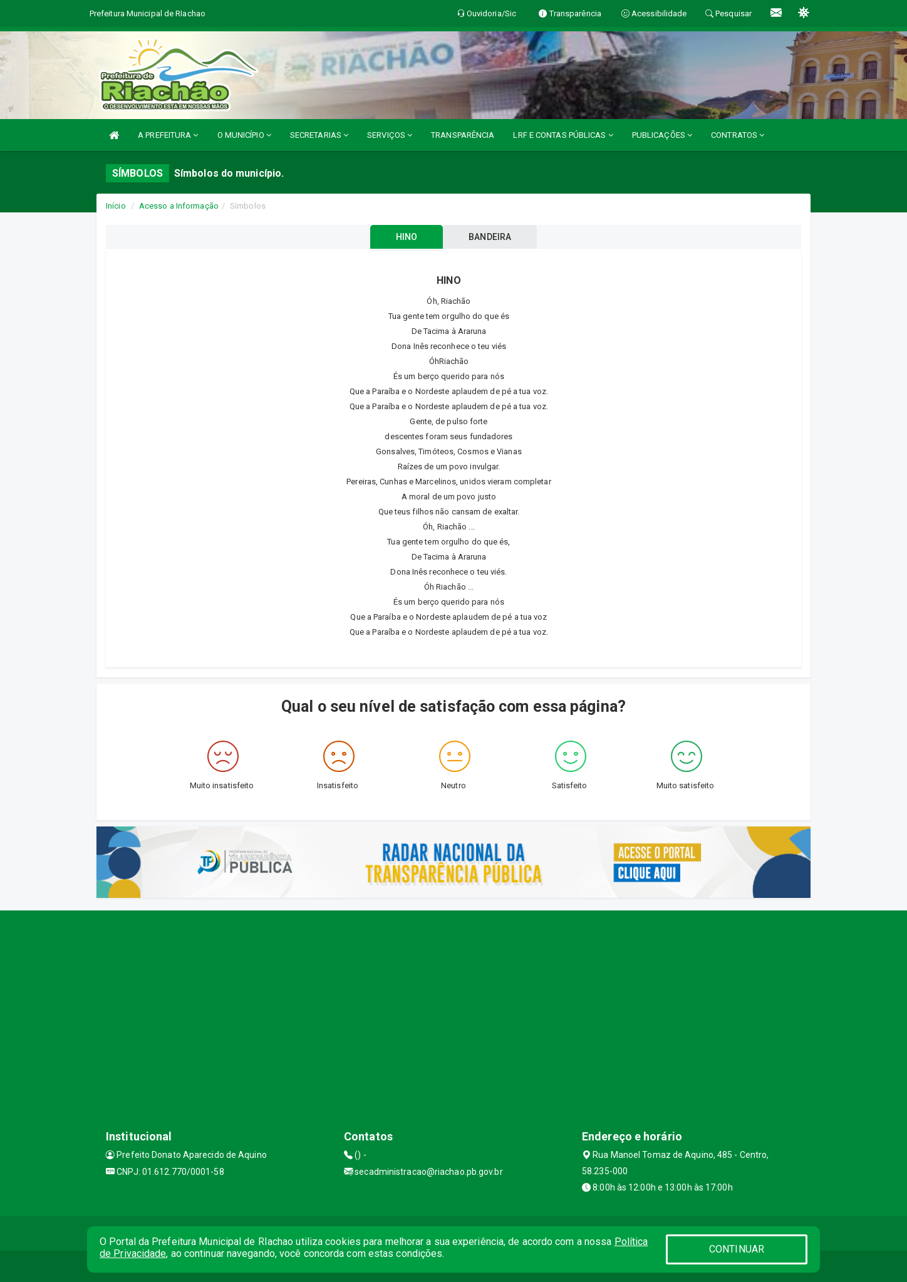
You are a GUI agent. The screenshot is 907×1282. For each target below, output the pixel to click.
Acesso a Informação (179, 206)
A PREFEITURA (168, 135)
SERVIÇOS (389, 135)
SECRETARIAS (319, 135)
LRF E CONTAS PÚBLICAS (563, 135)
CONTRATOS (737, 135)
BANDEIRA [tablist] (490, 237)
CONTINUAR (736, 1249)
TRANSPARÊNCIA (462, 135)
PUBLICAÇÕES (662, 135)
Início (116, 206)
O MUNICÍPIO (244, 135)
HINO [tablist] (406, 237)
